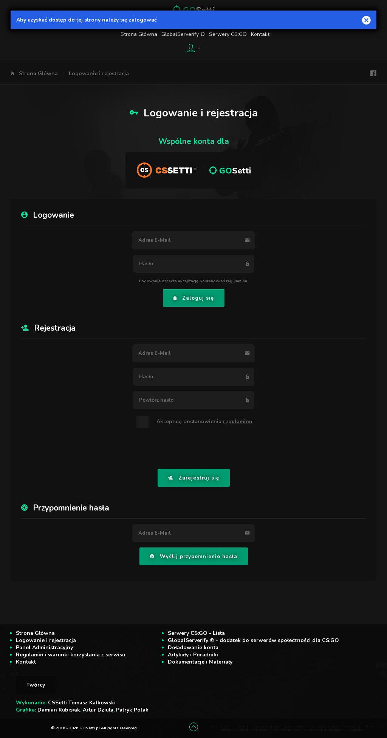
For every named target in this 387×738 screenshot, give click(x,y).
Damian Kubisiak (58, 709)
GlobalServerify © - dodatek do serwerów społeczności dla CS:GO (253, 640)
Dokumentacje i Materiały (200, 661)
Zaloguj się (193, 298)
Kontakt (26, 661)
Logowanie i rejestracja (99, 73)
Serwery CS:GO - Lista (196, 633)
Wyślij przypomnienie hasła (193, 556)
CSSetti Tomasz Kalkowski (82, 702)
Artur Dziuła (98, 709)
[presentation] (193, 449)
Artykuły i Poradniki (193, 654)
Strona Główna (38, 73)
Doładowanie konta (193, 647)
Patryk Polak (132, 709)
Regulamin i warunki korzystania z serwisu (70, 654)
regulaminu (236, 281)
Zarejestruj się (193, 478)
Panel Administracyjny (44, 647)
